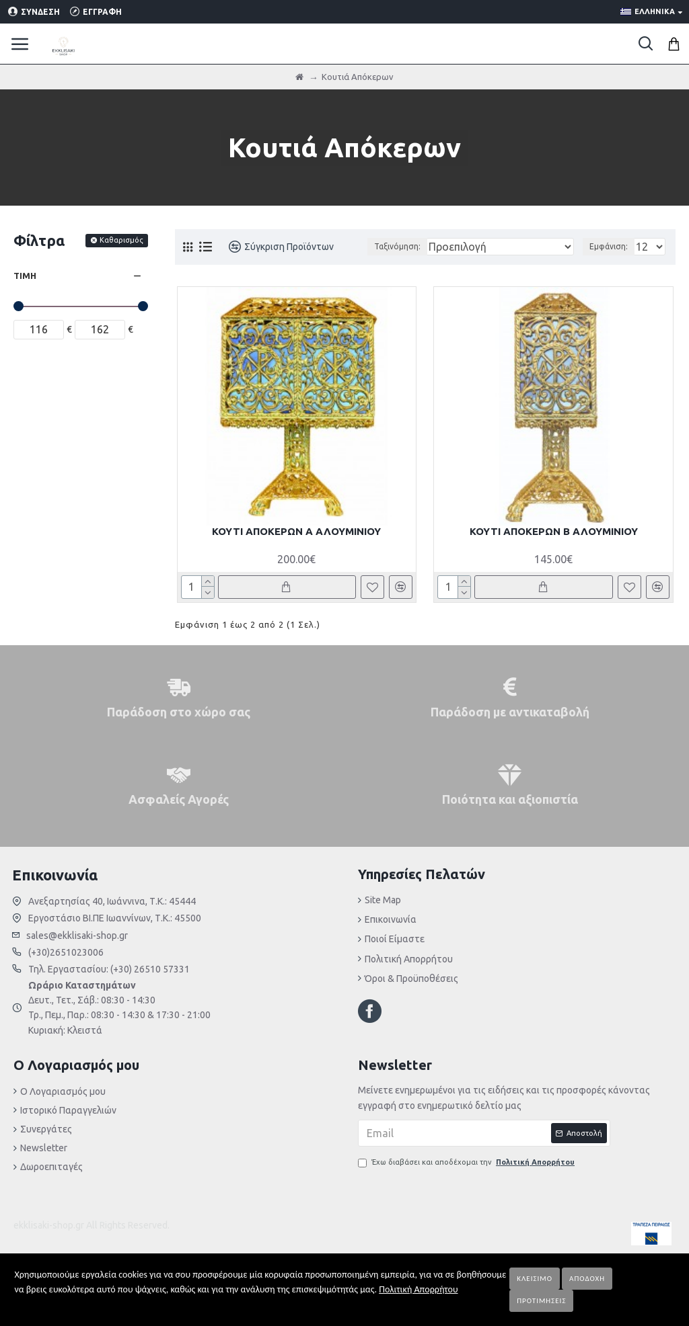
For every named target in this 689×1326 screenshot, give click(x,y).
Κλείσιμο (534, 1278)
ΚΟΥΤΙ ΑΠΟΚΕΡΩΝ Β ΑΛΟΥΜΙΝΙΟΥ (554, 531)
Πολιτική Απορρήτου (418, 1289)
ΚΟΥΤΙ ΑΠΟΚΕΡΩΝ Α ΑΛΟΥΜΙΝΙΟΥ (296, 531)
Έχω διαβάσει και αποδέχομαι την (467, 1163)
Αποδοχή (587, 1278)
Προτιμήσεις (541, 1300)
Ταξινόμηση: (397, 246)
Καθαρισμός (121, 240)
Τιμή (24, 275)
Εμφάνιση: (608, 246)
